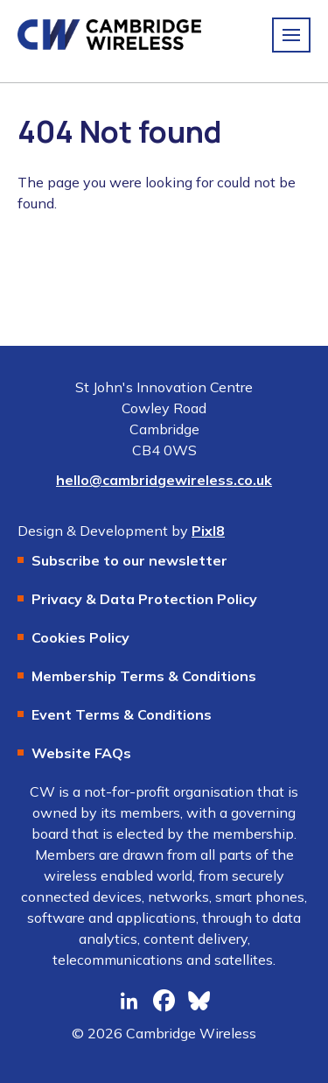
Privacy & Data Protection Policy (144, 599)
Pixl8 (208, 530)
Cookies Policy (80, 637)
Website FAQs (81, 753)
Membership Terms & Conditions (143, 676)
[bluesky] (199, 1001)
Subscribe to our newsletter (129, 560)
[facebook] (164, 1001)
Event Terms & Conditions (121, 714)
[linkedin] (129, 1001)
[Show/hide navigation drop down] (291, 35)
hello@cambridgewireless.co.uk (164, 480)
